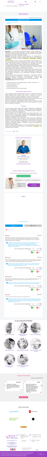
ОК (40, 248)
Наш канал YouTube (23, 221)
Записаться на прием (23, 4)
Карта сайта (24, 440)
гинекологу (36, 126)
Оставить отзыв (23, 397)
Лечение (9, 23)
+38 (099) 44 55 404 (36, 434)
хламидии (39, 58)
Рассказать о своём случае (23, 175)
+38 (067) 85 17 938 (36, 436)
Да (33, 248)
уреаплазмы (25, 58)
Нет (38, 248)
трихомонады (33, 58)
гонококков (7, 59)
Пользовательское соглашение (20, 455)
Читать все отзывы (37, 377)
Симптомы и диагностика (12, 22)
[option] (13, 385)
